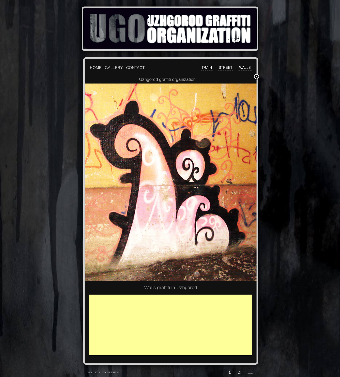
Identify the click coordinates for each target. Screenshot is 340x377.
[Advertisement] (173, 325)
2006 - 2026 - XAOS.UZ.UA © (103, 372)
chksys (250, 373)
